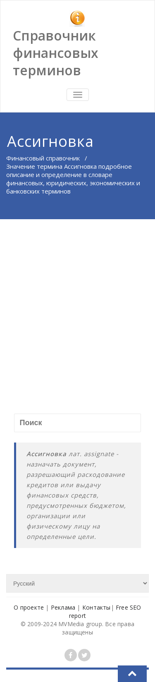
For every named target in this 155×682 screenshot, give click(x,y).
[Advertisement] (77, 300)
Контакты (96, 607)
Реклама (63, 607)
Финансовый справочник (43, 158)
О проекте (29, 607)
